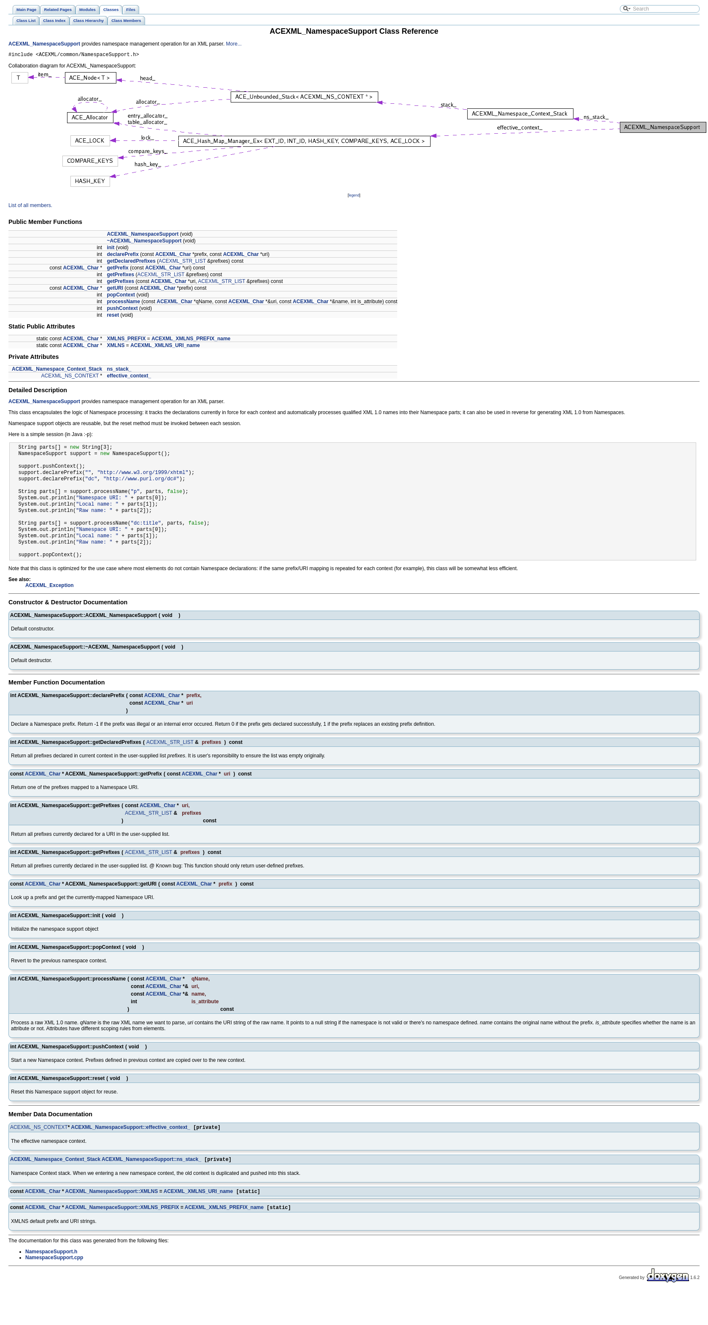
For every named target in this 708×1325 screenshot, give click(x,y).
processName (123, 303)
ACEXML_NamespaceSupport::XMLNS (111, 1195)
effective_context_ (129, 377)
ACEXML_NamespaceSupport (44, 44)
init (110, 249)
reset (113, 316)
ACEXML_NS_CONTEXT (70, 377)
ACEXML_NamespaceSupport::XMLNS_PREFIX (122, 1212)
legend (354, 196)
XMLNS (115, 347)
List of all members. (30, 207)
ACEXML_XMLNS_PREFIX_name (190, 340)
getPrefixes (120, 276)
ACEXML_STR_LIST (182, 262)
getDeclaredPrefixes (131, 262)
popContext (121, 296)
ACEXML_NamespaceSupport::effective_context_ (130, 1129)
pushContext (122, 309)
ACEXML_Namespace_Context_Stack (57, 370)
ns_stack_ (119, 370)
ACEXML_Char (173, 256)
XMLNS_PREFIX (126, 340)
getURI (115, 289)
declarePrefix (122, 256)
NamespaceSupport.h (51, 1256)
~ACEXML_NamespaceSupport (144, 242)
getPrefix (117, 269)
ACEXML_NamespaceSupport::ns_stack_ (151, 1162)
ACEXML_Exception (49, 587)
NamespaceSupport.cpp (54, 1262)
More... (234, 44)
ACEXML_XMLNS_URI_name (165, 347)
